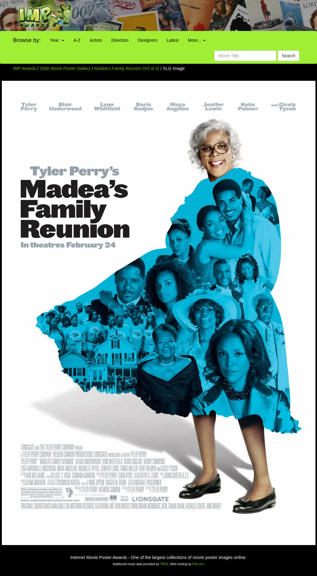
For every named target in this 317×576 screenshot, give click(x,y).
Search (288, 55)
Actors (96, 40)
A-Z (76, 40)
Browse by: (27, 40)
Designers (147, 40)
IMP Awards (24, 68)
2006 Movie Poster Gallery (65, 68)
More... (197, 40)
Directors (119, 40)
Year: (57, 40)
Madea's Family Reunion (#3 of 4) (126, 68)
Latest (172, 40)
